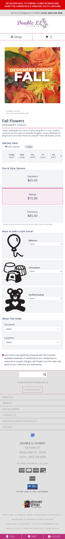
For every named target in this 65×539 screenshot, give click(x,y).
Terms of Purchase (33, 528)
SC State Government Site (45, 524)
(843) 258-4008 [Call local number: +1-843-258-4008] (55, 13)
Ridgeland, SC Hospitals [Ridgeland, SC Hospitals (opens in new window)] (48, 515)
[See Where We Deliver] (33, 389)
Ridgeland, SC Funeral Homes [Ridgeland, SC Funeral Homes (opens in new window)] (18, 515)
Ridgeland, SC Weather (18, 524)
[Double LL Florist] (32, 30)
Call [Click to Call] (10, 536)
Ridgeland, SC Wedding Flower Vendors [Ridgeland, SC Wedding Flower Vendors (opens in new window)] (32, 519)
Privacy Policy (13, 528)
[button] (32, 486)
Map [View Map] (32, 536)
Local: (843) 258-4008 (32, 457)
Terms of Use (52, 528)
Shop (16, 37)
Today (29, 146)
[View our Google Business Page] (32, 436)
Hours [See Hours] (54, 536)
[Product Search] (33, 374)
